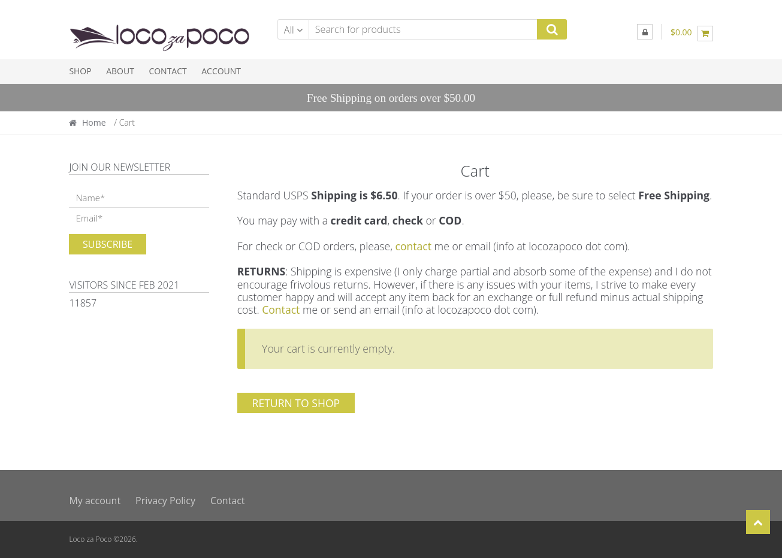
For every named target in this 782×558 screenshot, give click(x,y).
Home (94, 122)
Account (221, 71)
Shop (80, 71)
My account (94, 500)
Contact (167, 71)
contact (413, 246)
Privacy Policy (165, 500)
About (120, 71)
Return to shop (296, 403)
